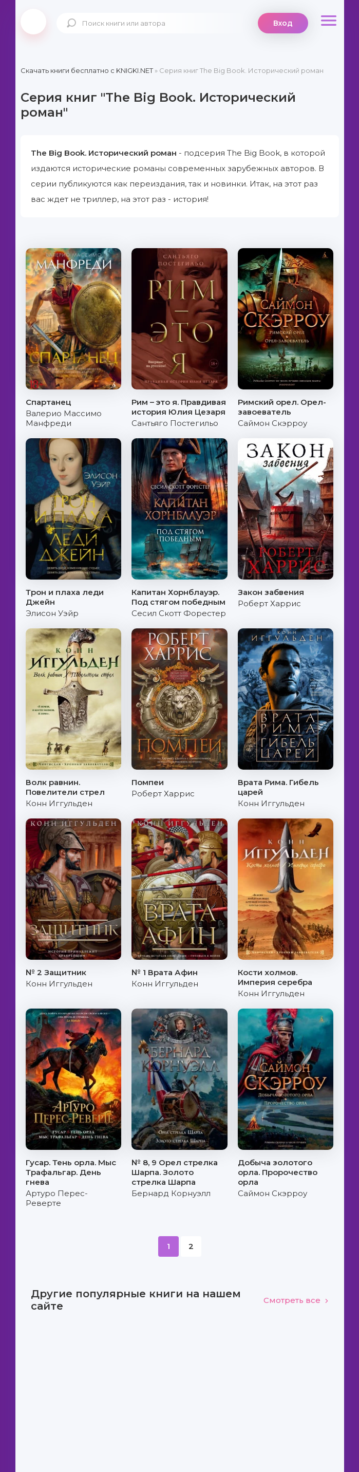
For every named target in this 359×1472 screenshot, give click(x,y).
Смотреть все (296, 1300)
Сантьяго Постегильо (174, 423)
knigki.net (33, 21)
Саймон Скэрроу (272, 423)
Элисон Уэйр (52, 613)
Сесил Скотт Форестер (178, 613)
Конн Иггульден (59, 803)
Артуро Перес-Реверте (57, 1198)
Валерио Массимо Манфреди (64, 418)
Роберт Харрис (269, 603)
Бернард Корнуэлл (171, 1193)
